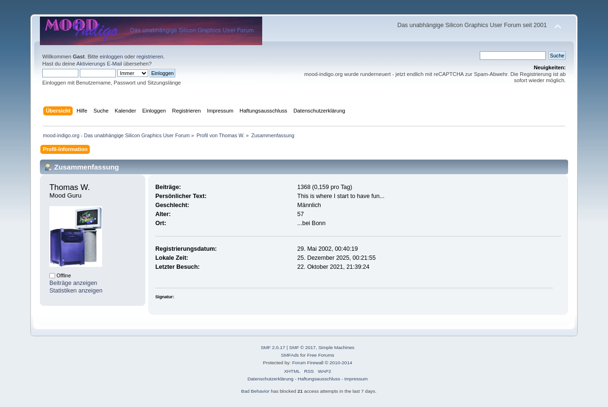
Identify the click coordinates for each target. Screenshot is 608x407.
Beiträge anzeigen (73, 283)
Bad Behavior (255, 391)
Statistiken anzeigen (76, 290)
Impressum (356, 378)
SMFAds (290, 355)
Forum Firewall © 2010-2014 (322, 362)
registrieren (149, 56)
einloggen (111, 56)
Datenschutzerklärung (270, 378)
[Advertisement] (304, 10)
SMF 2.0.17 (273, 347)
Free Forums (320, 355)
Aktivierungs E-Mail (99, 63)
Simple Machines (336, 347)
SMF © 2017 (302, 347)
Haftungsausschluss (319, 378)
